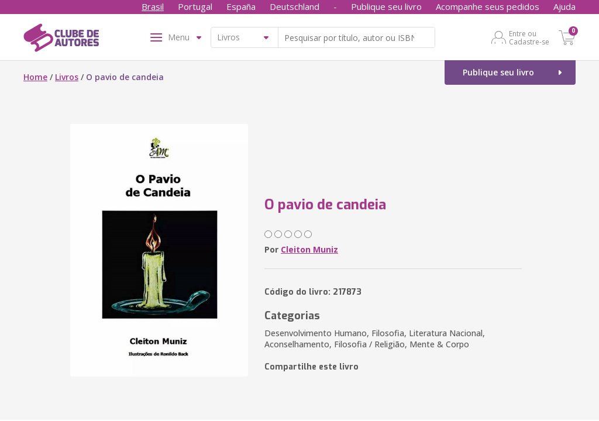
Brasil (153, 6)
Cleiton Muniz (309, 249)
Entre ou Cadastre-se (529, 37)
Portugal (195, 6)
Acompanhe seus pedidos (487, 6)
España (241, 6)
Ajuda (564, 6)
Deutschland (294, 6)
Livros (66, 76)
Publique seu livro (386, 6)
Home (35, 76)
